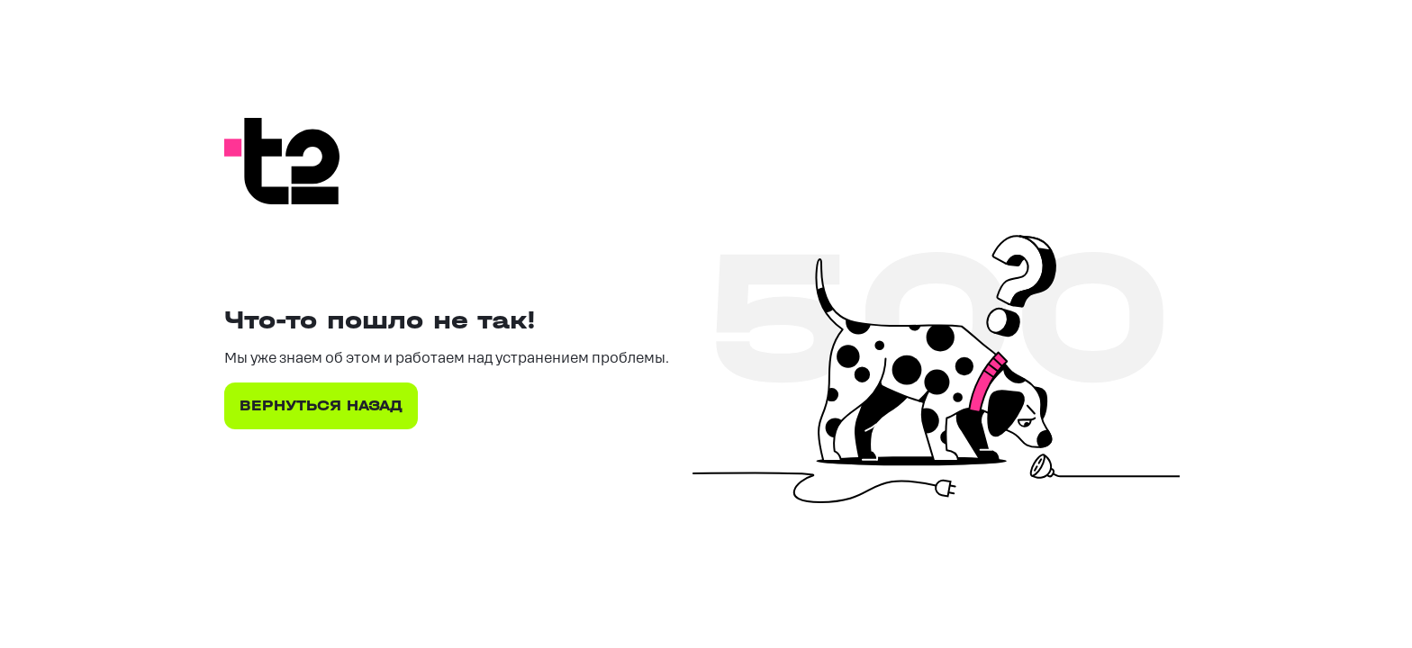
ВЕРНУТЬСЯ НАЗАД (321, 405)
